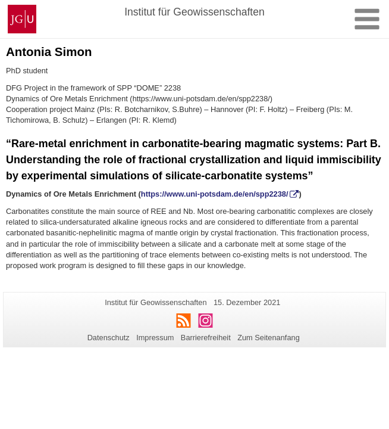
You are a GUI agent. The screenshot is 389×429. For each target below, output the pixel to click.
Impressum (155, 337)
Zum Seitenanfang (268, 337)
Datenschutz (108, 337)
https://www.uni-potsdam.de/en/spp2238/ (214, 193)
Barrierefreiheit (206, 337)
